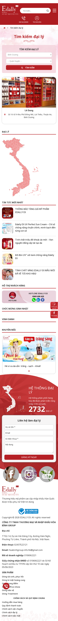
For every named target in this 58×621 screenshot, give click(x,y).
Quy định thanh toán (11, 605)
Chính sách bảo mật (11, 615)
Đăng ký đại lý (54, 306)
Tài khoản (37, 19)
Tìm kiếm (29, 67)
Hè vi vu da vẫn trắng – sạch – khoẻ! (23, 366)
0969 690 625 (38, 296)
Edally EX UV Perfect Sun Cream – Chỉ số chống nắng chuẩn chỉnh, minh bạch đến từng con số (35, 227)
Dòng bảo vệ (8, 590)
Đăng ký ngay (29, 457)
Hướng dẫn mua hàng (12, 602)
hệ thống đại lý (41, 390)
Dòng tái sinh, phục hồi (13, 576)
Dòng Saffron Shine (11, 586)
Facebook (54, 314)
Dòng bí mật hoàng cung (13, 580)
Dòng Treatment (10, 593)
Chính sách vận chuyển (12, 609)
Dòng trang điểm (10, 583)
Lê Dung (29, 110)
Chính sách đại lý (9, 612)
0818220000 (23, 19)
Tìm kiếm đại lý (16, 28)
